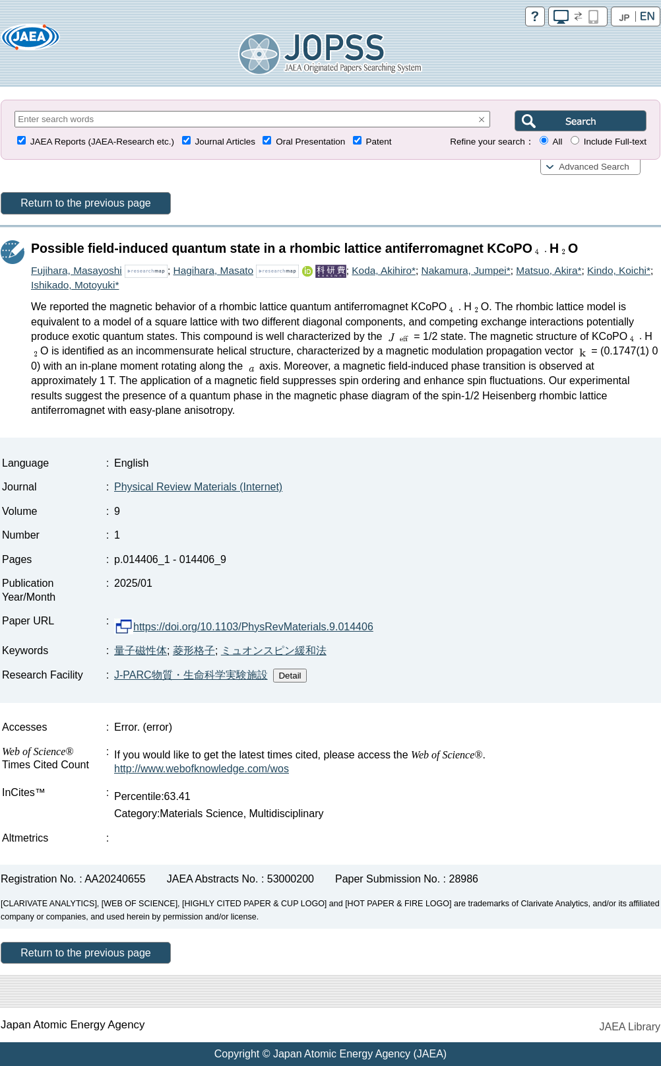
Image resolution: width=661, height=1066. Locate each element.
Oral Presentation (310, 142)
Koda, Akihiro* (384, 270)
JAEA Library (630, 1026)
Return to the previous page (85, 203)
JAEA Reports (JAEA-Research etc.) (102, 142)
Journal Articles (225, 142)
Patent (379, 142)
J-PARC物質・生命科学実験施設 (191, 675)
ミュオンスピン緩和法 (274, 650)
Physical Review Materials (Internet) (198, 486)
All (557, 142)
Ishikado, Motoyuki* (75, 284)
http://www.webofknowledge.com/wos (201, 768)
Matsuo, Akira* (548, 270)
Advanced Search (594, 167)
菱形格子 (194, 650)
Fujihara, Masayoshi (76, 270)
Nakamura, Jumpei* (466, 270)
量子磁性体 (140, 650)
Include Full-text (615, 142)
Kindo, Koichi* (618, 270)
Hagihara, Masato (213, 270)
